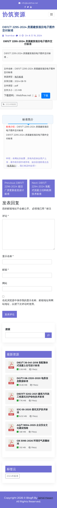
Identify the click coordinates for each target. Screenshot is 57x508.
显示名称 (8, 256)
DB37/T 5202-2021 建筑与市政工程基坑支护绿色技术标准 (33, 395)
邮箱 (5, 269)
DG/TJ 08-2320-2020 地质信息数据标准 (32, 380)
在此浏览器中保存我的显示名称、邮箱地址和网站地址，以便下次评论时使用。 (27, 302)
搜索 (7, 329)
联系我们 (11, 165)
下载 (45, 95)
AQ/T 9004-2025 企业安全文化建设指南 (32, 426)
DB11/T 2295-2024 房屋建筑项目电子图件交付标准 (27, 42)
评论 (5, 215)
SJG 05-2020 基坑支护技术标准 (32, 411)
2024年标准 (9, 104)
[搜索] (48, 335)
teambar (10, 35)
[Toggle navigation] (51, 14)
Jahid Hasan (45, 497)
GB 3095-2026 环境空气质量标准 (33, 442)
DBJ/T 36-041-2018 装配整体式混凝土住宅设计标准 (32, 364)
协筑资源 (13, 14)
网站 (4, 283)
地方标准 (19, 76)
